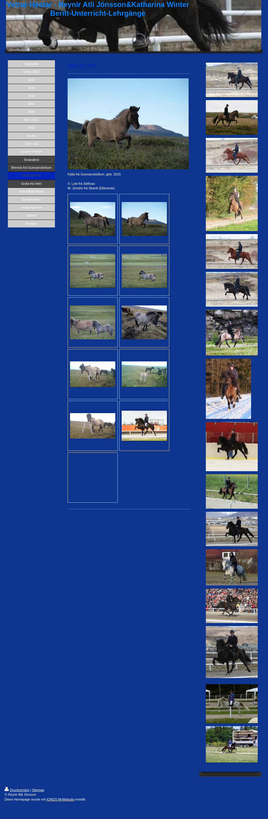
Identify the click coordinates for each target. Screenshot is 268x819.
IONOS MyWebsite (60, 799)
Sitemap (38, 790)
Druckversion (17, 790)
